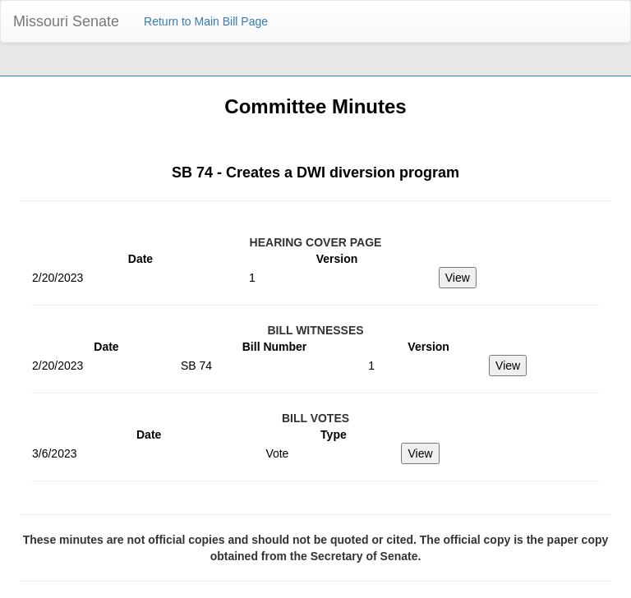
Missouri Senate (66, 21)
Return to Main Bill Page (206, 21)
